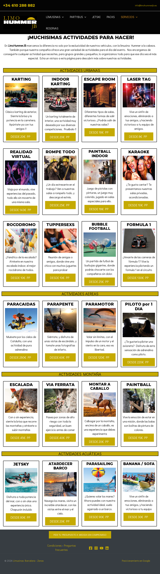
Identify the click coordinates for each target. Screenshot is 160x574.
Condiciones (54, 545)
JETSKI (95, 21)
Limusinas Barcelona (24, 560)
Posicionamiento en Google (135, 560)
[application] (62, 20)
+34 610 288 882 (19, 5)
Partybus (77, 20)
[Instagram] (96, 548)
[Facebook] (90, 548)
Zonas (41, 560)
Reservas (148, 21)
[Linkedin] (107, 548)
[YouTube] (101, 548)
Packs (110, 21)
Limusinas (55, 20)
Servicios (127, 20)
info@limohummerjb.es (146, 5)
